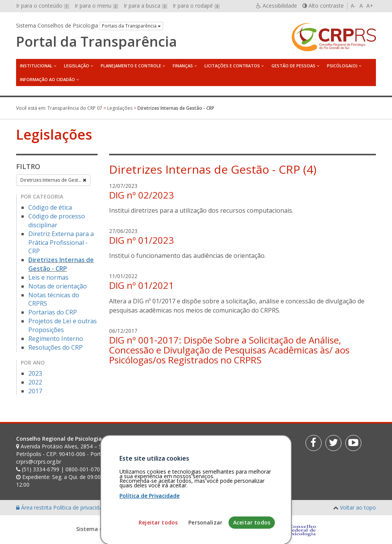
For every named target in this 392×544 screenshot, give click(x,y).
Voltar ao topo (358, 507)
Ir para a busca (145, 5)
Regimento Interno (55, 338)
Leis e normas (48, 277)
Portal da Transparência (96, 41)
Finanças (183, 65)
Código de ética (50, 207)
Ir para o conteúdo (42, 5)
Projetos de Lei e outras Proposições (62, 325)
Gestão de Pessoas (293, 65)
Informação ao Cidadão (47, 79)
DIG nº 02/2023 (141, 195)
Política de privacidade (81, 507)
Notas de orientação (57, 286)
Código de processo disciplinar (56, 220)
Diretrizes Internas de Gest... (53, 180)
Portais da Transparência (131, 26)
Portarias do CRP (52, 312)
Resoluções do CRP (55, 347)
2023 (35, 373)
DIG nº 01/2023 (141, 240)
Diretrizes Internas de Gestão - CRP (61, 264)
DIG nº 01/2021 (141, 285)
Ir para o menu (96, 5)
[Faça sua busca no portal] (219, 441)
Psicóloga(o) (342, 65)
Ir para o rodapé (196, 5)
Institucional (36, 65)
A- (353, 5)
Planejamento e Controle (131, 65)
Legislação (76, 65)
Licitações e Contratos (232, 65)
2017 (35, 391)
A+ (369, 5)
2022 (35, 382)
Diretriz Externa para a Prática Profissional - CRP (61, 243)
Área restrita (34, 507)
